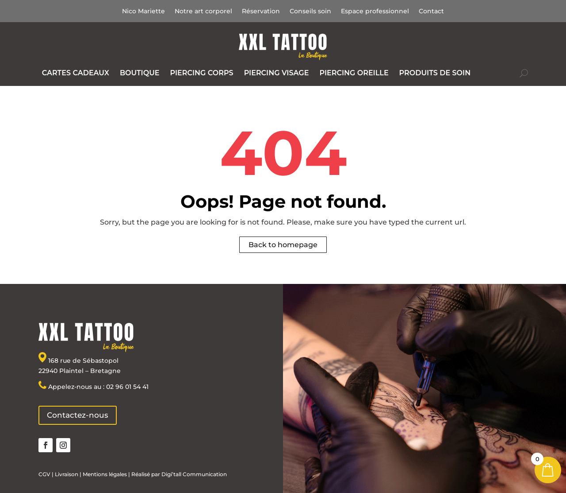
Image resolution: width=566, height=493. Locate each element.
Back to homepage (283, 245)
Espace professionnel (375, 11)
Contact (431, 11)
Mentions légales (104, 474)
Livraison (66, 474)
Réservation (261, 11)
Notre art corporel (203, 11)
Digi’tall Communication (194, 474)
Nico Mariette (143, 11)
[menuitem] (76, 73)
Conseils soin (310, 11)
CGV (44, 474)
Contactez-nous (77, 415)
